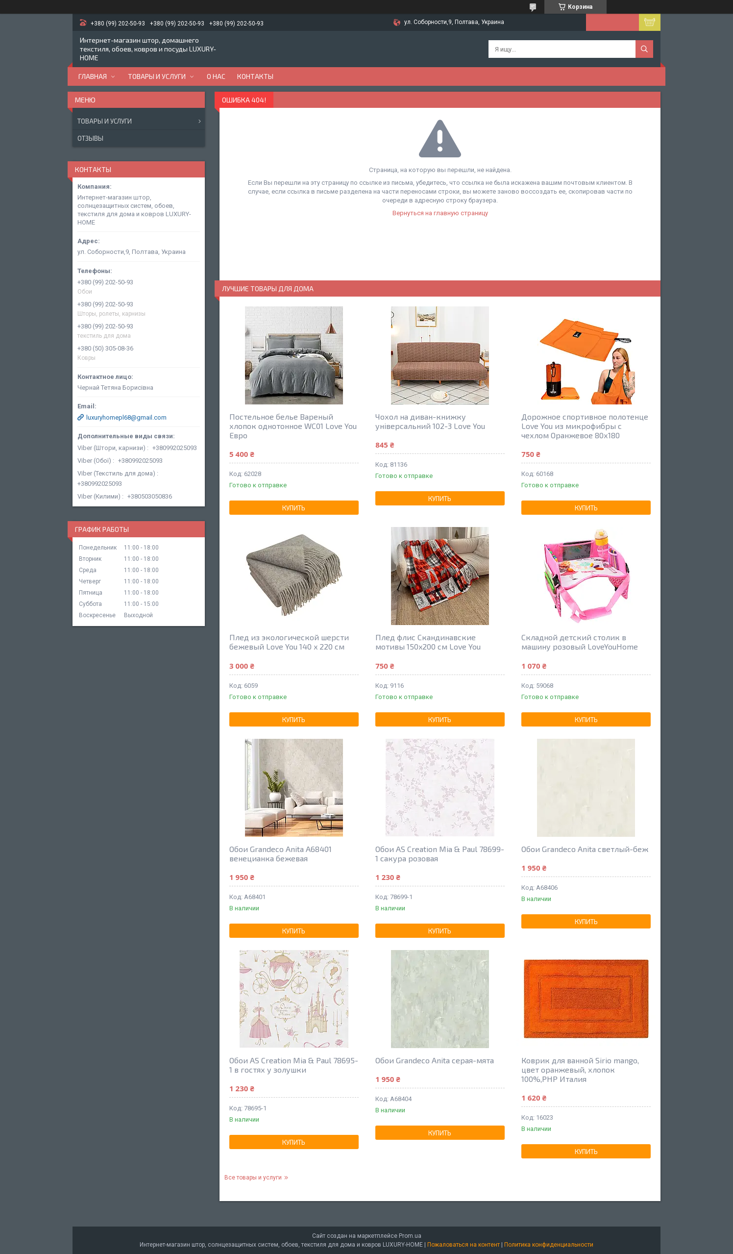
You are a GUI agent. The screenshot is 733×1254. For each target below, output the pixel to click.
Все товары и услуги (253, 1177)
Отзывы (90, 138)
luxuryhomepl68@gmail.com (126, 417)
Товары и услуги (157, 76)
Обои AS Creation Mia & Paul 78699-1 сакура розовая (439, 853)
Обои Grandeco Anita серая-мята (434, 1060)
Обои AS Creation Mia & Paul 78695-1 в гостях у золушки (293, 1064)
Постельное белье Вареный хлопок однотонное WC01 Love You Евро (293, 426)
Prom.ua (410, 1235)
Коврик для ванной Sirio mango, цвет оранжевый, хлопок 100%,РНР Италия (580, 1069)
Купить (293, 508)
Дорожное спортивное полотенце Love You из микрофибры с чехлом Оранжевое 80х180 (584, 426)
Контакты (255, 76)
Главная (92, 76)
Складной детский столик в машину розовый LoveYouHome (579, 641)
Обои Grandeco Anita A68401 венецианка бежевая (280, 853)
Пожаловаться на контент (463, 1244)
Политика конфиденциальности (548, 1244)
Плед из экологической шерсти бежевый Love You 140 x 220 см (289, 641)
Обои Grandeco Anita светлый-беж (584, 848)
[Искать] (644, 49)
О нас (216, 76)
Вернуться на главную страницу (440, 213)
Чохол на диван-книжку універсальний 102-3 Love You (430, 421)
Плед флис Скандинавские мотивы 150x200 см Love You (428, 641)
